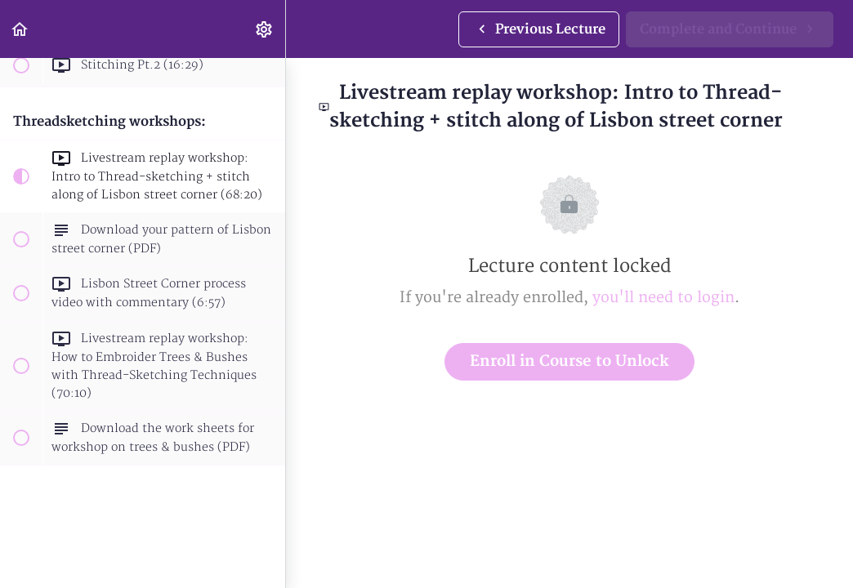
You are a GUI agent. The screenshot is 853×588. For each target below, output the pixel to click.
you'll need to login (663, 297)
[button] (20, 29)
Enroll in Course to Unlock (569, 361)
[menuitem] (264, 29)
